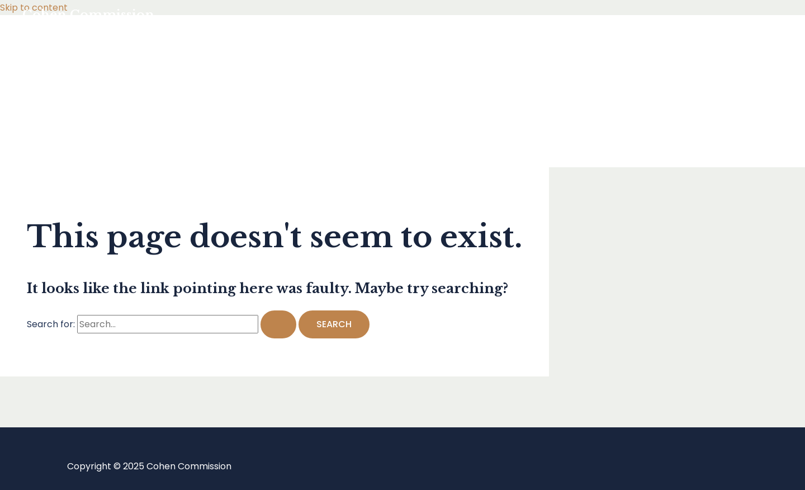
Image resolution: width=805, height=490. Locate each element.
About (58, 135)
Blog (54, 90)
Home (58, 46)
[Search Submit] (278, 324)
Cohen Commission (88, 14)
